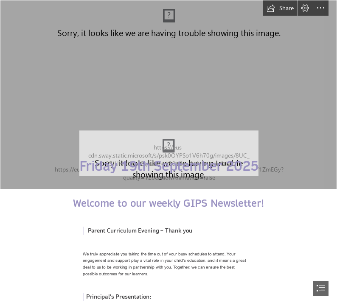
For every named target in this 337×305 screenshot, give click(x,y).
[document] (168, 152)
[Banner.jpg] (168, 94)
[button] (280, 8)
